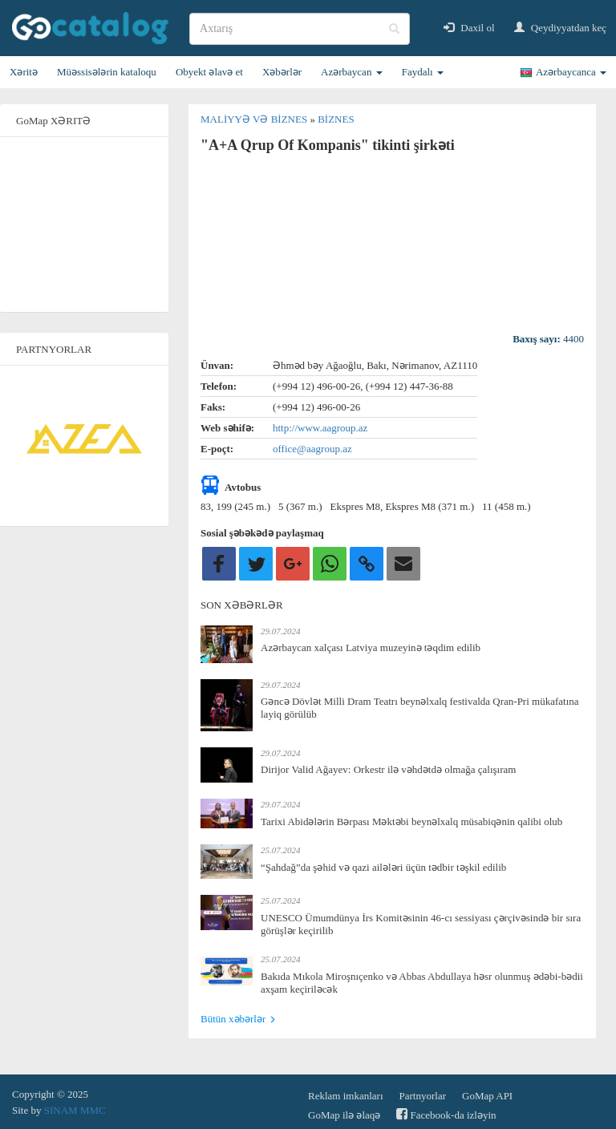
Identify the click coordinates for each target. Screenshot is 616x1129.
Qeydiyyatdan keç (560, 28)
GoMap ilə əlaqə (344, 1115)
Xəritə (24, 72)
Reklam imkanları (345, 1096)
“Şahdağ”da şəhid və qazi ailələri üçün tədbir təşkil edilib (383, 867)
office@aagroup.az (312, 449)
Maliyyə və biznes (255, 119)
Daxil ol (469, 28)
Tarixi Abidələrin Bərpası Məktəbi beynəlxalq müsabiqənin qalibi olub (411, 821)
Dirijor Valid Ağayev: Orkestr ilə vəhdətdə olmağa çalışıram (388, 769)
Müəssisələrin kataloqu (106, 72)
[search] (299, 29)
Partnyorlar (422, 1096)
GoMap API (487, 1096)
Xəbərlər (282, 72)
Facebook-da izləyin (446, 1114)
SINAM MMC (75, 1110)
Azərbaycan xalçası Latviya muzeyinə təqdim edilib (370, 647)
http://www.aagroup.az (320, 428)
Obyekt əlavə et (209, 72)
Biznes (336, 119)
